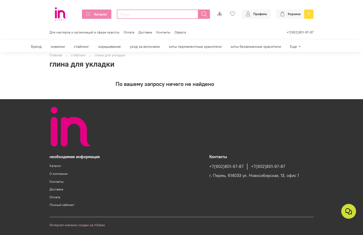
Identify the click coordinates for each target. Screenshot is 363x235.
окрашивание (109, 46)
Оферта (180, 32)
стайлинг (81, 46)
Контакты (163, 32)
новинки (58, 46)
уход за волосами (145, 46)
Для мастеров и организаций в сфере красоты (84, 32)
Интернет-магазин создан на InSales (77, 225)
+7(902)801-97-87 (300, 32)
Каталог (96, 14)
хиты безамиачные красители (256, 46)
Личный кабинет (62, 205)
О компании (59, 174)
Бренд (36, 46)
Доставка (145, 32)
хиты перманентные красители (195, 46)
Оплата (129, 32)
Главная (56, 55)
